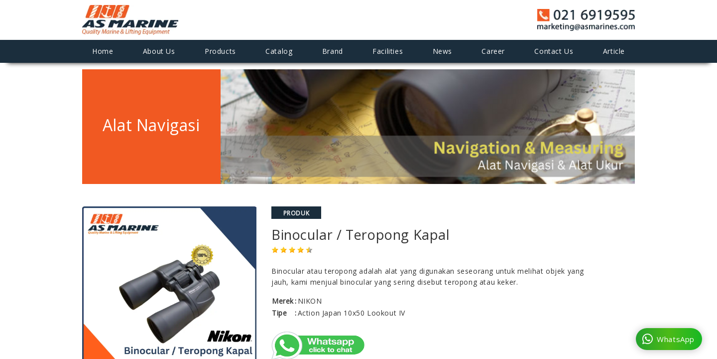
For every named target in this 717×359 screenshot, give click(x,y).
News (442, 51)
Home (102, 51)
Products (220, 51)
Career (493, 51)
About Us (159, 51)
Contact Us (553, 51)
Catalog (278, 51)
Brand (332, 51)
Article (614, 51)
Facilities (387, 51)
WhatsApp (668, 339)
